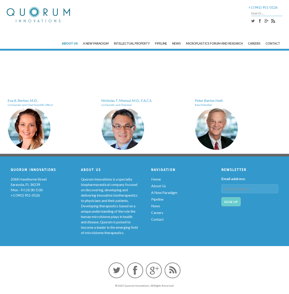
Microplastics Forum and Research (214, 43)
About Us (70, 43)
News (176, 43)
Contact (273, 43)
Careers (254, 43)
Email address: (233, 179)
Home (156, 179)
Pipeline (161, 43)
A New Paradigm (96, 43)
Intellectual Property (132, 43)
